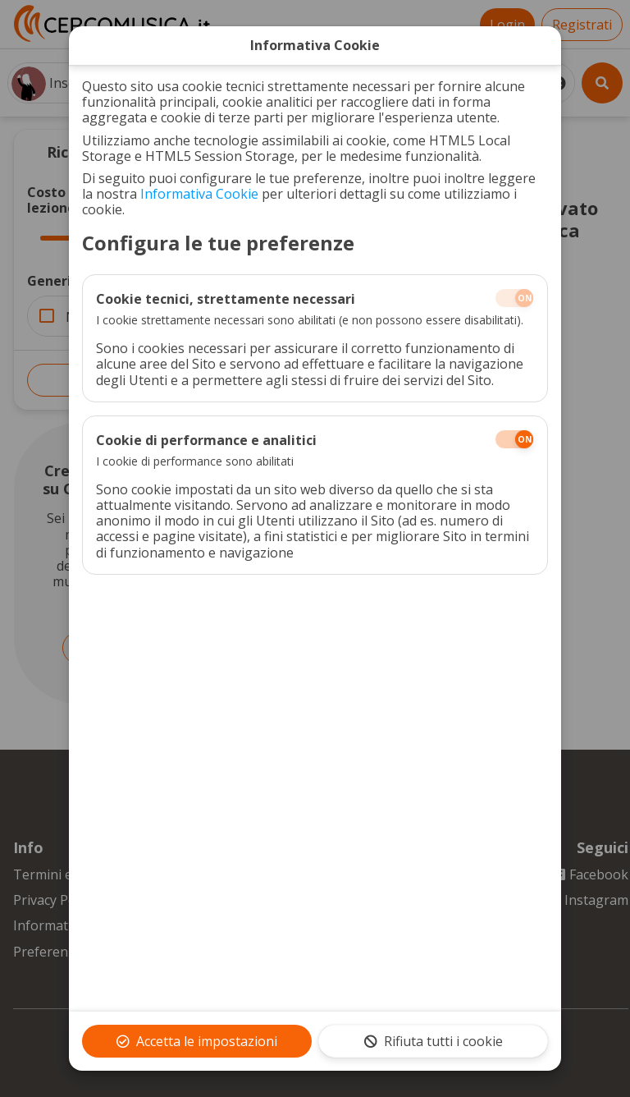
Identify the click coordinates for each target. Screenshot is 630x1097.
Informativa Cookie (199, 194)
